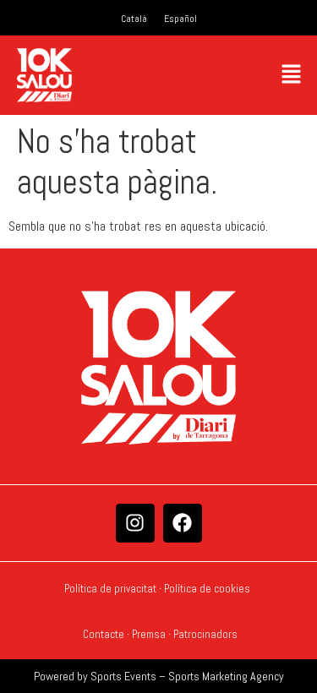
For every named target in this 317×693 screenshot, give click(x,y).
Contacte (103, 634)
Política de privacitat (110, 588)
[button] (292, 75)
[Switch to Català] (134, 18)
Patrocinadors (205, 634)
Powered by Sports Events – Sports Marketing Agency (159, 676)
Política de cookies (208, 588)
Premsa (149, 634)
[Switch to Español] (180, 18)
